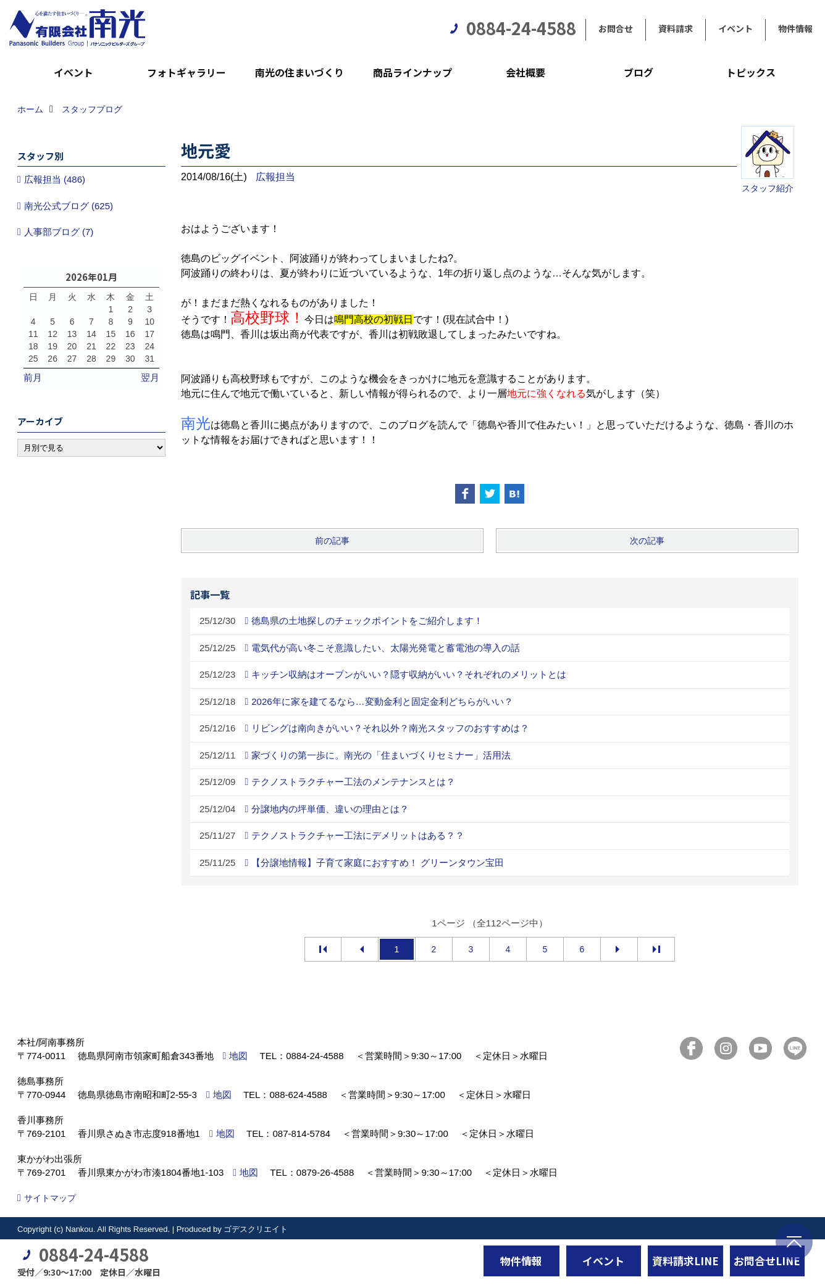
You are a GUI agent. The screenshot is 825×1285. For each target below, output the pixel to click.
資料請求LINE (685, 1260)
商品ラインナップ (412, 72)
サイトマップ (50, 1198)
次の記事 (647, 541)
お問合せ (615, 28)
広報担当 (275, 177)
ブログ (638, 72)
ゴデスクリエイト (256, 1229)
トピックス (751, 72)
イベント (735, 28)
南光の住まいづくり (299, 72)
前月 (32, 377)
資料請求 (675, 28)
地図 (238, 1055)
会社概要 (525, 72)
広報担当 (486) (54, 179)
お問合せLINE (767, 1260)
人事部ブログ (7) (59, 232)
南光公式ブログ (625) (68, 206)
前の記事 (332, 541)
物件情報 (795, 28)
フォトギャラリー (186, 72)
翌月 (150, 377)
